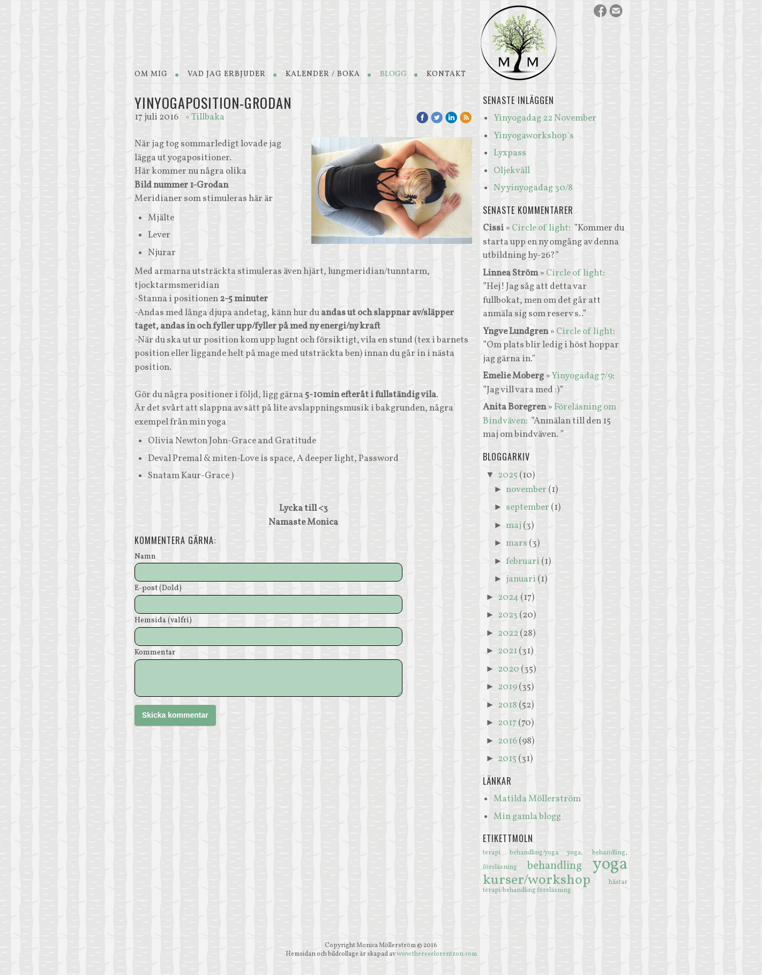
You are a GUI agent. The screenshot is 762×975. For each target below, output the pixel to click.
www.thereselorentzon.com (437, 954)
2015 (507, 759)
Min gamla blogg (527, 816)
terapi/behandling (510, 890)
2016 (507, 741)
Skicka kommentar (175, 715)
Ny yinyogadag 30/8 (533, 188)
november (526, 489)
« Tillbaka (205, 117)
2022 (508, 633)
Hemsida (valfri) (163, 621)
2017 (507, 723)
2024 (508, 597)
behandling (560, 866)
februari (523, 561)
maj (513, 525)
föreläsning (554, 890)
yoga (610, 864)
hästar (618, 882)
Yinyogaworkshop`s (534, 136)
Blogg (393, 74)
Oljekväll (512, 171)
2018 (507, 705)
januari (521, 579)
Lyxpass (510, 153)
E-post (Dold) (158, 588)
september (527, 507)
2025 (508, 475)
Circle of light (540, 228)
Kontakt (446, 74)
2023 (508, 615)
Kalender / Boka (323, 74)
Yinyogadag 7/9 (581, 376)
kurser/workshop (546, 880)
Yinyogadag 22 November (545, 118)
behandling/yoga (538, 853)
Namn (145, 557)
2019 (507, 687)
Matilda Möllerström (537, 799)
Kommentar (155, 653)
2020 (508, 669)
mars (516, 543)
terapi (496, 853)
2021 (507, 651)
